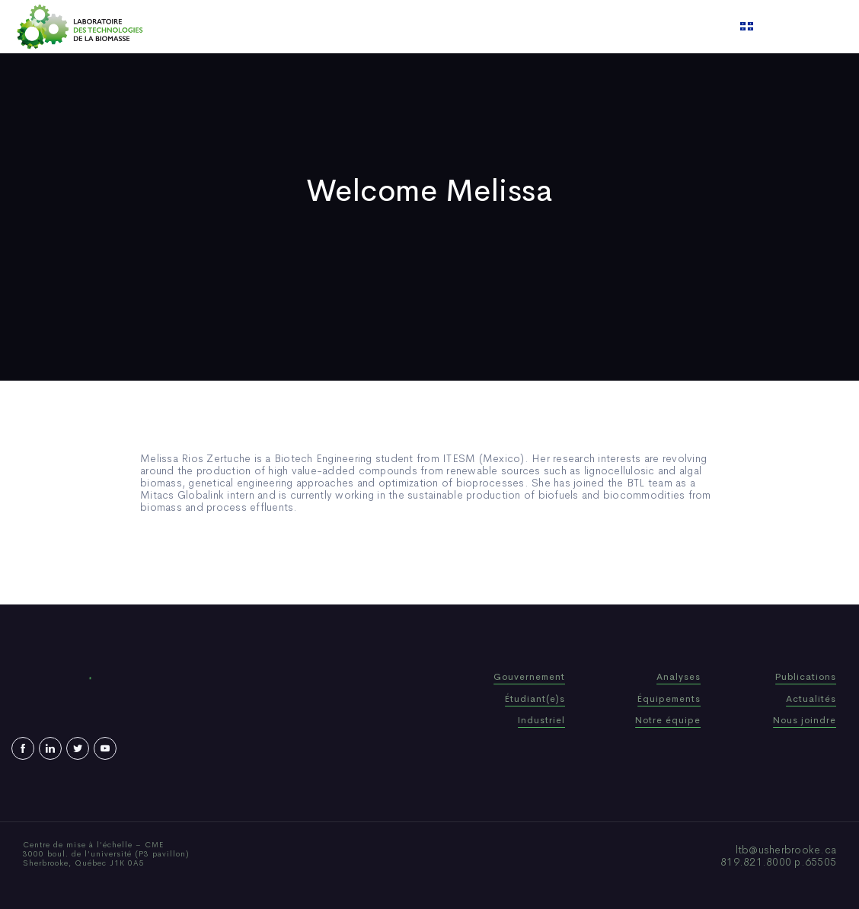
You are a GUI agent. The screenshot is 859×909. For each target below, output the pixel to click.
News (474, 26)
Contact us (584, 26)
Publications (409, 26)
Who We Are (326, 26)
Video (522, 26)
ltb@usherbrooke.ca (786, 849)
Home (260, 26)
